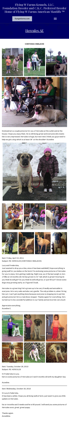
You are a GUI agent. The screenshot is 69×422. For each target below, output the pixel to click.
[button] (22, 18)
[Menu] (55, 19)
